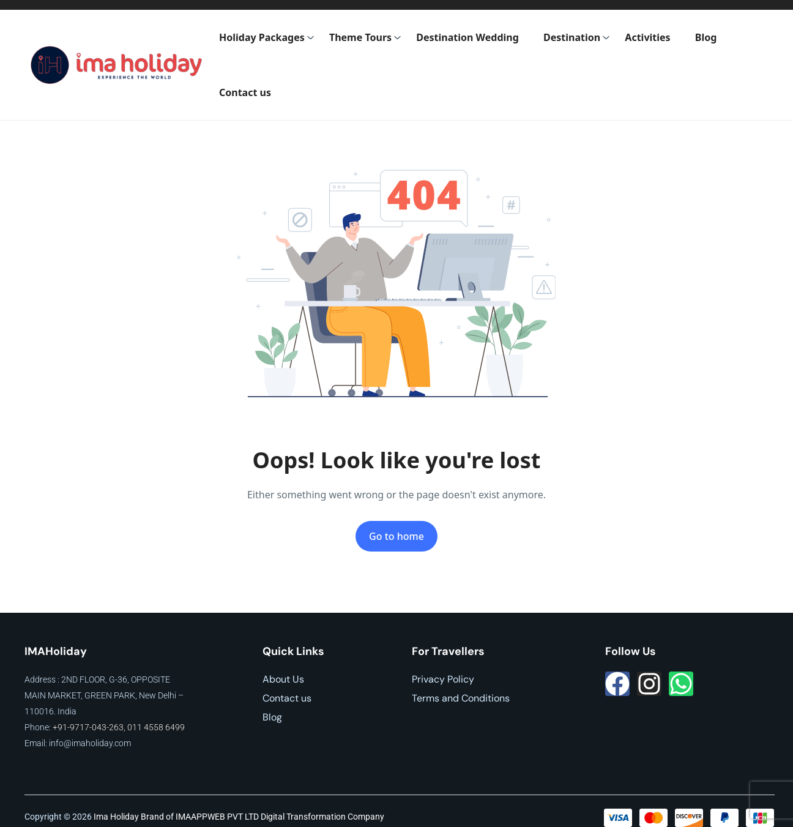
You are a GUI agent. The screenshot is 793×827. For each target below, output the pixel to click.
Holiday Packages (267, 37)
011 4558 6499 (156, 727)
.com (122, 743)
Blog (706, 37)
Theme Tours (365, 37)
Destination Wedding (467, 37)
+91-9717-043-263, (90, 727)
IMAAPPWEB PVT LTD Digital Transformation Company (280, 816)
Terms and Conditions (461, 698)
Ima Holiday (116, 816)
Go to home (396, 536)
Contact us (245, 92)
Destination (576, 37)
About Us (283, 679)
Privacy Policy (443, 679)
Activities (647, 37)
